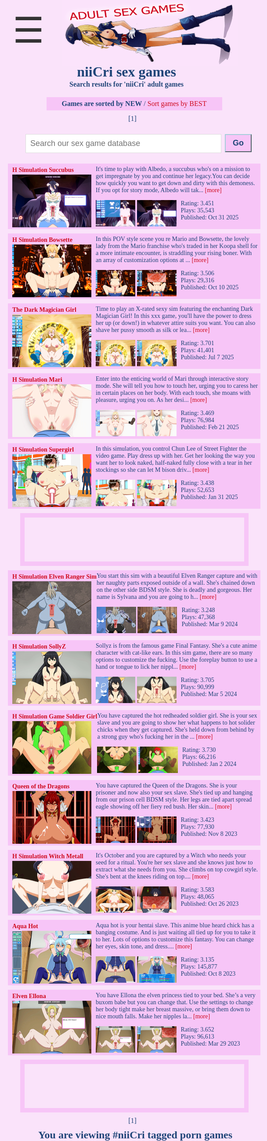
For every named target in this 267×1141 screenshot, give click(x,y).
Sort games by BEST (177, 103)
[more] (213, 190)
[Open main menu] (28, 40)
